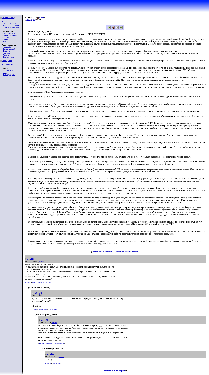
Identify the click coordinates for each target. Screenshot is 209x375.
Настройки (7, 47)
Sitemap (6, 37)
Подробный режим (11, 27)
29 (34, 20)
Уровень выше (36, 282)
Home (4, 21)
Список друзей (9, 49)
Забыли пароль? (9, 71)
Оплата (6, 39)
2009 (28, 20)
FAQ (4, 73)
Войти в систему (8, 18)
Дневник (6, 51)
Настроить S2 (7, 64)
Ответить (28, 282)
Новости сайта (9, 33)
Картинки (6, 53)
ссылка (41, 262)
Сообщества (7, 61)
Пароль (6, 55)
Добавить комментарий (127, 252)
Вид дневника (8, 57)
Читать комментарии (102, 252)
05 (31, 20)
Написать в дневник (11, 25)
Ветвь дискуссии (46, 282)
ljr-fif (4, 41)
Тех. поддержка (9, 75)
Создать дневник (10, 23)
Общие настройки (10, 35)
